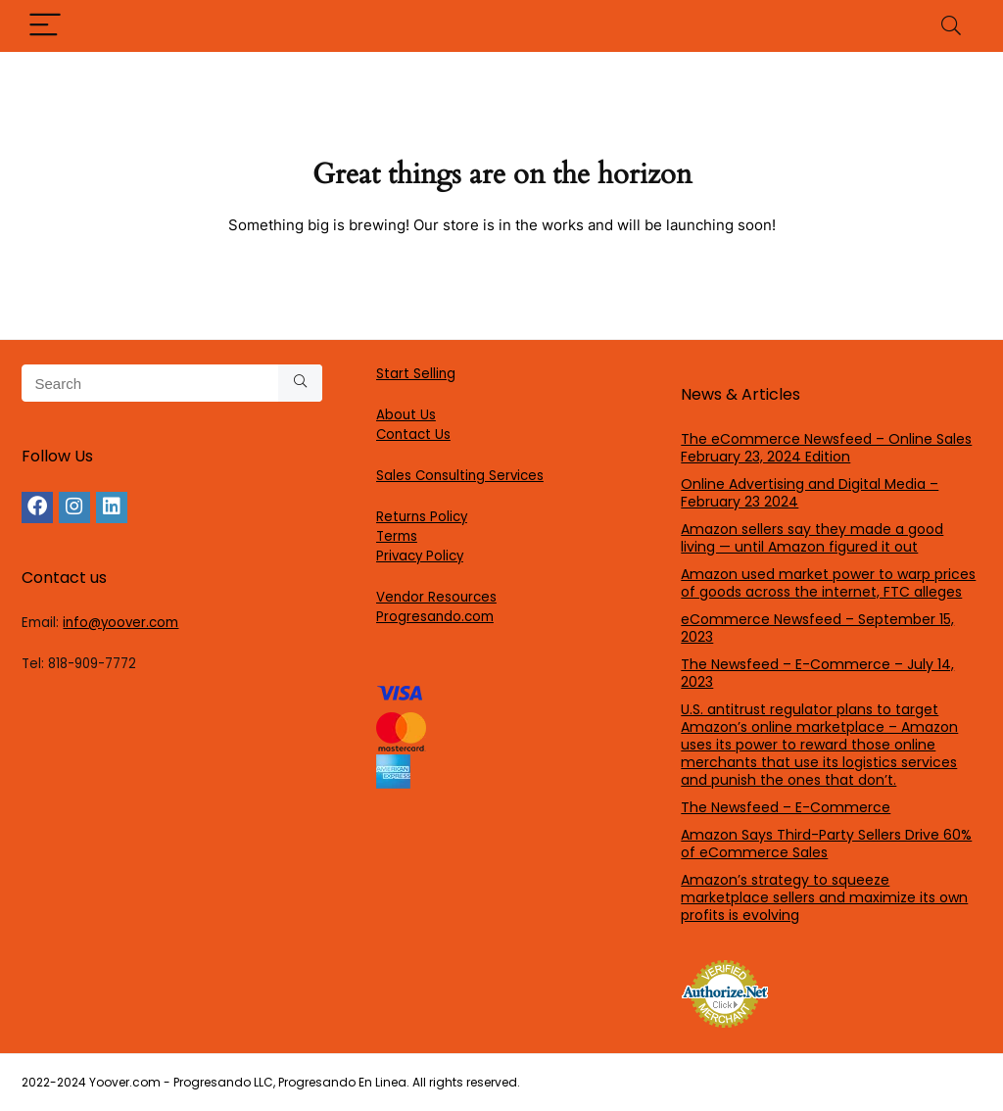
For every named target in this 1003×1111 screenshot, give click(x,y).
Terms (396, 536)
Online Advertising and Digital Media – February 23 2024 (809, 492)
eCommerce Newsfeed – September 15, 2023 (817, 628)
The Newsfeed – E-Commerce (785, 807)
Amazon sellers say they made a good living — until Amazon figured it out (812, 537)
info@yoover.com (120, 622)
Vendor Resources (436, 597)
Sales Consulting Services (460, 475)
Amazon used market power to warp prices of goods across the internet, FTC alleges (828, 583)
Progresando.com (435, 616)
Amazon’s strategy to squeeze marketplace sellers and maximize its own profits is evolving (824, 897)
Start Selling (415, 373)
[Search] (951, 26)
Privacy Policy (419, 556)
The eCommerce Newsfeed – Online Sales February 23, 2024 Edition (826, 447)
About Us (406, 415)
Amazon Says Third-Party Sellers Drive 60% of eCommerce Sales (826, 843)
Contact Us (413, 434)
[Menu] (45, 26)
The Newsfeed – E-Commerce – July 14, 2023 (817, 673)
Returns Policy (421, 516)
